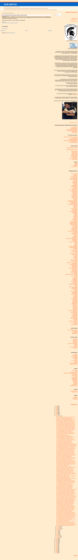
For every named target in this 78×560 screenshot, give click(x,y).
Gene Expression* (74, 229)
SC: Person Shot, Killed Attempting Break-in (64, 456)
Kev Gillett (75, 357)
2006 (57, 550)
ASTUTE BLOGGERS (73, 179)
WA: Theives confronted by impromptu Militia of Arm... (65, 433)
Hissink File (75, 358)
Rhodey (76, 290)
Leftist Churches (74, 152)
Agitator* (75, 174)
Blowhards (75, 187)
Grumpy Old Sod (74, 233)
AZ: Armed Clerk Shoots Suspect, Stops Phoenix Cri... (65, 432)
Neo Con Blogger (74, 271)
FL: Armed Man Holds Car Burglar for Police (64, 518)
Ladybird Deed (74, 254)
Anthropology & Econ (73, 178)
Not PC (76, 275)
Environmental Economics (72, 343)
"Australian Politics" (73, 128)
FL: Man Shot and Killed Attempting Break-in (64, 442)
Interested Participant (73, 247)
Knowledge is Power (73, 253)
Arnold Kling (75, 339)
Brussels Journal (74, 191)
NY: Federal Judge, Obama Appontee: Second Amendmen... (66, 444)
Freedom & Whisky (74, 391)
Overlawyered (74, 278)
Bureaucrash (75, 192)
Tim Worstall (75, 309)
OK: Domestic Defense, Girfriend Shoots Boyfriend (65, 501)
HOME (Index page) (73, 21)
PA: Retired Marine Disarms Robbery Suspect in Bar (65, 464)
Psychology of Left (74, 156)
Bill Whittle (75, 319)
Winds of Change (74, 322)
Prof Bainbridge (74, 283)
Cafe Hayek (75, 341)
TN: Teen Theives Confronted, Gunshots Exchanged (65, 490)
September (59, 528)
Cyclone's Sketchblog (73, 364)
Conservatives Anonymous (72, 204)
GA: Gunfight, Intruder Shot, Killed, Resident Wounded (65, 481)
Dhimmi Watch (74, 210)
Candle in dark (74, 193)
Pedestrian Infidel (74, 281)
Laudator (75, 256)
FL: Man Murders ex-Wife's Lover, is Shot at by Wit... (65, 482)
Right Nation (75, 292)
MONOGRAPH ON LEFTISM (72, 147)
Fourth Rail (75, 225)
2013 (57, 542)
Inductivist (75, 244)
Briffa (76, 371)
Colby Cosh (75, 198)
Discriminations (74, 212)
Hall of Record (74, 237)
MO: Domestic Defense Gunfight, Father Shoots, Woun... (66, 424)
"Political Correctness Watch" (72, 130)
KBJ (76, 252)
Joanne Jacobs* (74, 332)
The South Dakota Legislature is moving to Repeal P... (65, 460)
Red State (75, 289)
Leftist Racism (74, 153)
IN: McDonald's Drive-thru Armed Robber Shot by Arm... (66, 513)
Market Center (74, 263)
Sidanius (75, 164)
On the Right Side (74, 276)
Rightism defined (74, 151)
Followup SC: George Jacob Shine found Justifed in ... (65, 453)
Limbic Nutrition (74, 377)
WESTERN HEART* (73, 363)
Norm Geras (75, 374)
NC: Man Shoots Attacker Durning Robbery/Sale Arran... (66, 448)
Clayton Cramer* (74, 196)
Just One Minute (74, 251)
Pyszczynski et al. (74, 166)
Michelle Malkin (74, 266)
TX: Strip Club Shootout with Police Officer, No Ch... (65, 430)
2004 (57, 552)
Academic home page (73, 138)
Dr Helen (75, 214)
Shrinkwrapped (74, 302)
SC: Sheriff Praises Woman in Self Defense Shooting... (65, 517)
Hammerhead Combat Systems (71, 238)
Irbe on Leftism (74, 159)
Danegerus (75, 207)
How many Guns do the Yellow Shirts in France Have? (65, 423)
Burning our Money (74, 372)
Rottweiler (75, 296)
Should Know (75, 301)
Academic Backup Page (73, 139)
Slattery (76, 361)
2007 (57, 549)
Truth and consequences (73, 310)
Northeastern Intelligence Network (71, 274)
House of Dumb (74, 375)
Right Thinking (74, 293)
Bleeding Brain (74, 185)
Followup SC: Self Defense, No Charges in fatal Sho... (65, 506)
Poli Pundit (75, 282)
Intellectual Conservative (73, 246)
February (58, 536)
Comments (57, 15)
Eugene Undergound (73, 222)
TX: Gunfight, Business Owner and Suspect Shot (64, 471)
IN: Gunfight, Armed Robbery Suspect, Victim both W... (65, 491)
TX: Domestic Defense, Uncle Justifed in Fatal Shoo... (65, 505)
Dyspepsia (75, 217)
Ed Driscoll (75, 216)
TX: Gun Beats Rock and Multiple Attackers (63, 479)
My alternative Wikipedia (73, 142)
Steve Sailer (75, 305)
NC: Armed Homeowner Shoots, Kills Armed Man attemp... (66, 445)
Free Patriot (75, 226)
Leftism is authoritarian (73, 158)
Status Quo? (75, 157)
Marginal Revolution (73, 347)
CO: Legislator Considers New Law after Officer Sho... (65, 525)
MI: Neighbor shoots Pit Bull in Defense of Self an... (65, 494)
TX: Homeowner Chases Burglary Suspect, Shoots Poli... (66, 429)
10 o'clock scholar (74, 173)
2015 (57, 540)
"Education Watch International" (71, 129)
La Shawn (75, 255)
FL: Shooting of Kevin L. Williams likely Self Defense (65, 499)
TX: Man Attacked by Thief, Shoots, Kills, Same (64, 504)
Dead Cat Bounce (74, 208)
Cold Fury (75, 199)
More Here (4, 22)
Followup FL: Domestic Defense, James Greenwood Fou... (66, 478)
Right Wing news (74, 294)
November (58, 526)
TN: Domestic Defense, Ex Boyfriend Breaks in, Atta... (65, 425)
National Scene (74, 270)
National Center (74, 269)
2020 (57, 412)
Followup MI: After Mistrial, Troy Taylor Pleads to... (65, 487)
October (58, 527)
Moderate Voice (74, 267)
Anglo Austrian (74, 370)
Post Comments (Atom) (11, 32)
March (58, 535)
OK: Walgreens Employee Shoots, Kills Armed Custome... (66, 454)
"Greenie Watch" (74, 131)
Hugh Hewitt (75, 241)
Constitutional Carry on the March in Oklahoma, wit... (65, 502)
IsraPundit (75, 397)
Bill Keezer (75, 183)
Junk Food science (74, 250)
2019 (57, 413)
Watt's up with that (74, 317)
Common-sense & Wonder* (72, 200)
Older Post (50, 30)
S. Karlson (75, 345)
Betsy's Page (75, 182)
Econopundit (75, 342)
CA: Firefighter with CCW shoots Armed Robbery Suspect (66, 489)
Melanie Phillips (74, 379)
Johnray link (75, 137)
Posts (56, 13)
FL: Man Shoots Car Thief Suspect (62, 465)
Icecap (76, 243)
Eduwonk (75, 331)
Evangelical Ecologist (73, 223)
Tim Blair (75, 362)
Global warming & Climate (72, 231)
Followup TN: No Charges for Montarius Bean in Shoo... (66, 419)
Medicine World (74, 265)
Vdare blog (75, 313)
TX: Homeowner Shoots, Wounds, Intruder (63, 466)
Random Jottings (74, 288)
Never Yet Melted (74, 272)
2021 (57, 411)
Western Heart (74, 132)
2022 (57, 410)
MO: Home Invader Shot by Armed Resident (64, 488)
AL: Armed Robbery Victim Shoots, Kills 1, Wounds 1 (65, 422)
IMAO (76, 242)
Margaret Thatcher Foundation (72, 262)
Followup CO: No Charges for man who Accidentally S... (66, 476)
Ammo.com (75, 177)
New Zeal (75, 273)
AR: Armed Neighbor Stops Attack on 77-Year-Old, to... (65, 447)
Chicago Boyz (74, 340)
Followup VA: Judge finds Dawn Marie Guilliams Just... (65, 457)
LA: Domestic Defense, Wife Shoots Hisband (64, 511)
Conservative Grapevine (73, 201)
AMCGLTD (75, 175)
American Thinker (74, 176)
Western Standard (74, 318)
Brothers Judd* (74, 190)
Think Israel (75, 399)
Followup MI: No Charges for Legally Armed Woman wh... (66, 493)
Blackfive (75, 184)
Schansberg (75, 297)
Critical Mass (75, 205)
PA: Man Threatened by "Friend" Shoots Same (64, 437)
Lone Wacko (75, 257)
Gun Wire (75, 235)
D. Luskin (75, 346)
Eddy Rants (75, 218)
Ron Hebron (75, 295)
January (58, 537)
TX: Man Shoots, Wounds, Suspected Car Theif (64, 469)
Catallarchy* (75, 194)
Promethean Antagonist (73, 284)
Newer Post (3, 30)
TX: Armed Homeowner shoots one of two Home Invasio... (66, 496)
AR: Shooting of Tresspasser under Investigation (64, 484)
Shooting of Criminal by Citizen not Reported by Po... (65, 470)
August (58, 529)
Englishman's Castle (73, 385)
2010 (57, 546)
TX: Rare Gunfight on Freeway (61, 434)
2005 (57, 551)
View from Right (74, 314)
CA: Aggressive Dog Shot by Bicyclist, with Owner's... (65, 492)
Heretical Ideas (74, 239)
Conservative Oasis (73, 202)
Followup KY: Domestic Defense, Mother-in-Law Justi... (65, 458)
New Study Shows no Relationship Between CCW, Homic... (66, 515)
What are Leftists (74, 155)
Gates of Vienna (74, 227)
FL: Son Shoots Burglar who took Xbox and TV (64, 431)
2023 (57, 409)
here (76, 93)
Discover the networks (73, 211)
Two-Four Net (74, 311)
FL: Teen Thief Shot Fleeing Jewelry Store (63, 483)
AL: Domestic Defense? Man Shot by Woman (64, 459)
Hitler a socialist (74, 154)
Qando (76, 285)
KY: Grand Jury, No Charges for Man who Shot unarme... (66, 446)
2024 (57, 408)
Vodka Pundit (75, 316)
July (57, 530)
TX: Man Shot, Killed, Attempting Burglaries (63, 418)
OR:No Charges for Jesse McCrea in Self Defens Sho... (66, 421)
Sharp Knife (75, 300)
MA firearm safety (74, 260)
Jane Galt (75, 344)
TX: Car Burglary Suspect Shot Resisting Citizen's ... (65, 449)
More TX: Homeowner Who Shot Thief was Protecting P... (66, 495)
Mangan (75, 261)
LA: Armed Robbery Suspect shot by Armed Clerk (64, 443)
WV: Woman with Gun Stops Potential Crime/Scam (65, 480)
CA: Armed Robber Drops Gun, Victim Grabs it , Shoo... (66, 519)
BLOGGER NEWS (74, 186)
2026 (57, 406)
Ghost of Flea (74, 230)
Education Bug (74, 330)
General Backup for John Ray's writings (70, 140)
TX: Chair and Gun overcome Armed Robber (64, 441)
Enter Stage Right (74, 221)
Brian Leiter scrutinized (73, 189)
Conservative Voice (73, 203)
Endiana (75, 220)
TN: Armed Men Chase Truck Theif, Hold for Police (65, 523)
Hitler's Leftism (74, 240)
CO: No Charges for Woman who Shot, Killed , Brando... (66, 507)
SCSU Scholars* (74, 298)
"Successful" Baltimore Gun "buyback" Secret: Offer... (65, 436)
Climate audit (75, 197)
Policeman (75, 382)
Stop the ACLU (74, 306)
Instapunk (75, 245)
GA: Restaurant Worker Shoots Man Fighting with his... (65, 514)
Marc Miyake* (74, 333)
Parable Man (75, 279)
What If (76, 320)
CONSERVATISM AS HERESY (71, 149)
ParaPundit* (75, 280)
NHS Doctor (75, 380)
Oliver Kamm (75, 381)
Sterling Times (74, 384)
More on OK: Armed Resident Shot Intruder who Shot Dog (66, 524)
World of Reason (74, 324)
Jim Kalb (75, 249)
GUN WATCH (10, 4)
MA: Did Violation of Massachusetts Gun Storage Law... (66, 512)
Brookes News (74, 355)
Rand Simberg (74, 287)
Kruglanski (75, 165)
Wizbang (75, 323)
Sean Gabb (75, 383)
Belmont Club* (74, 181)
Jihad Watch (75, 248)
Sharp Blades (74, 299)
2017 (57, 538)
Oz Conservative (74, 360)
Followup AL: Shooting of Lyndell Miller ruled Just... (65, 468)
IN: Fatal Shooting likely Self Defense (62, 477)
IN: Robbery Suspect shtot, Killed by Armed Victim (65, 503)
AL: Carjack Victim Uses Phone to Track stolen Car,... (65, 516)
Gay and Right (74, 228)
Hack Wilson (75, 236)
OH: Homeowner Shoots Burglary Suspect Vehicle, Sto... (66, 500)
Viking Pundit (75, 315)
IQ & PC (75, 376)
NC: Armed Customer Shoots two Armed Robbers (64, 420)
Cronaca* (75, 206)
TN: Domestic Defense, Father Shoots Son (63, 435)
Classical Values (74, 195)
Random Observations (73, 286)
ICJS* (76, 359)
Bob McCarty (75, 188)
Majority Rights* (74, 378)
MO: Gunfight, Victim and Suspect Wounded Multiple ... (65, 426)
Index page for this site (73, 122)
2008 (57, 548)
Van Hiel (75, 163)
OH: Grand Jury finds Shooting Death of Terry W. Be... (65, 455)
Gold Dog (75, 232)
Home (26, 30)
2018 (57, 414)
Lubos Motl (75, 258)
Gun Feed (75, 234)
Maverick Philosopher (73, 264)
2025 (57, 407)
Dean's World (75, 209)
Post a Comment (4, 28)
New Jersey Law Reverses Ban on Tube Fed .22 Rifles (65, 467)
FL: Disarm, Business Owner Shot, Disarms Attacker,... (65, 472)
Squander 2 (75, 304)
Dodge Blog (75, 213)
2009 (57, 547)
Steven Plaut (75, 398)
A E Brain (75, 354)
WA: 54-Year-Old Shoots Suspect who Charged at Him (65, 417)
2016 (57, 539)
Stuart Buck (75, 307)
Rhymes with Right (74, 291)
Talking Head (75, 308)
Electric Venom (74, 219)
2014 (57, 541)
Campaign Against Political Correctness (70, 373)
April (57, 534)
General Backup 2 (74, 141)
